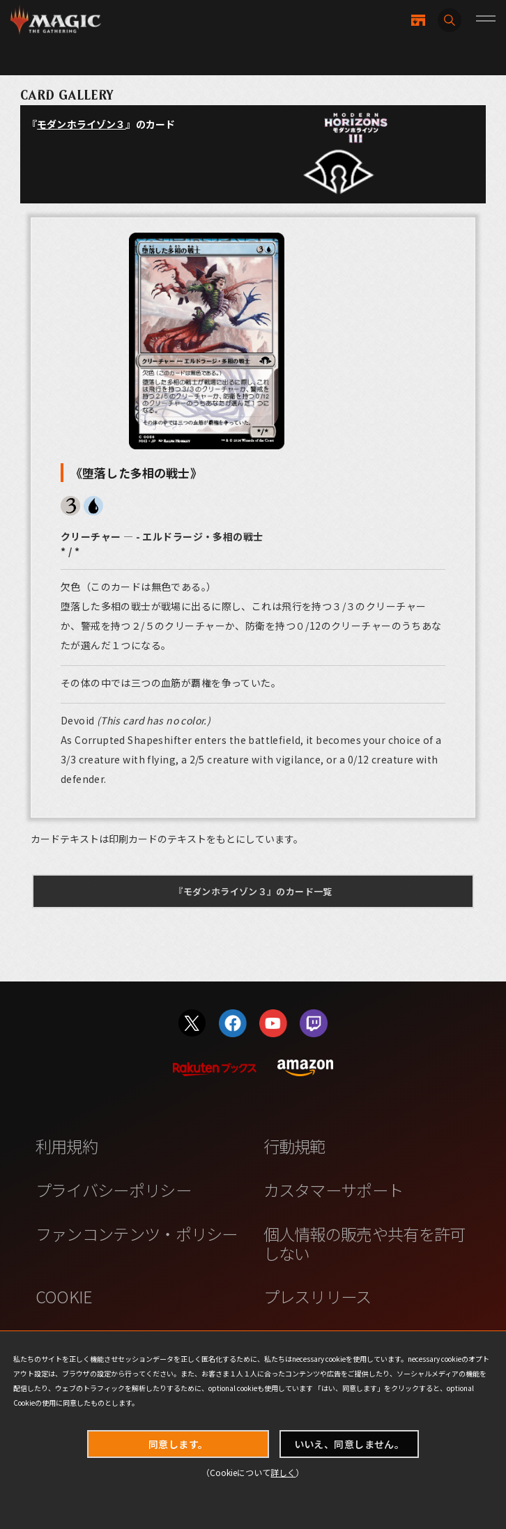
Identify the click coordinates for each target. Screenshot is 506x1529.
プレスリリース (317, 1296)
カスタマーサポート (333, 1190)
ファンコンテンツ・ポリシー (137, 1233)
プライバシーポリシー (113, 1190)
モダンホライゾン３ (81, 124)
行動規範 (294, 1146)
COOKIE (64, 1296)
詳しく (283, 1472)
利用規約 (67, 1146)
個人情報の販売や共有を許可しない (364, 1243)
